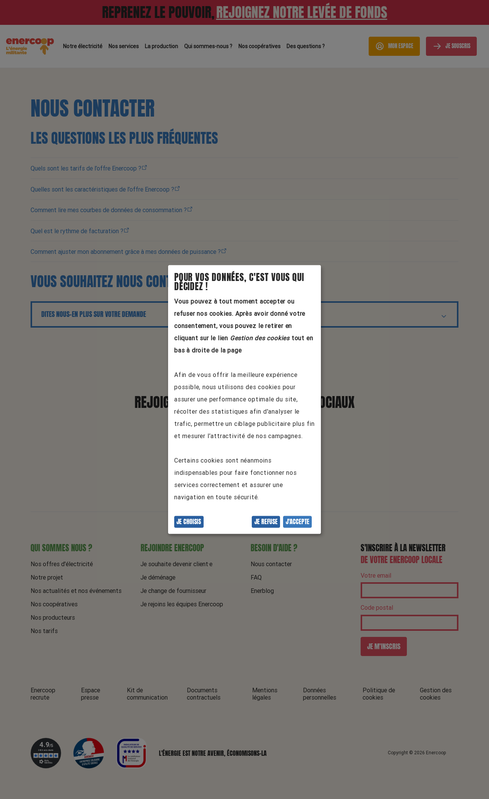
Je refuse (266, 521)
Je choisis (188, 521)
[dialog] (244, 399)
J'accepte (297, 521)
